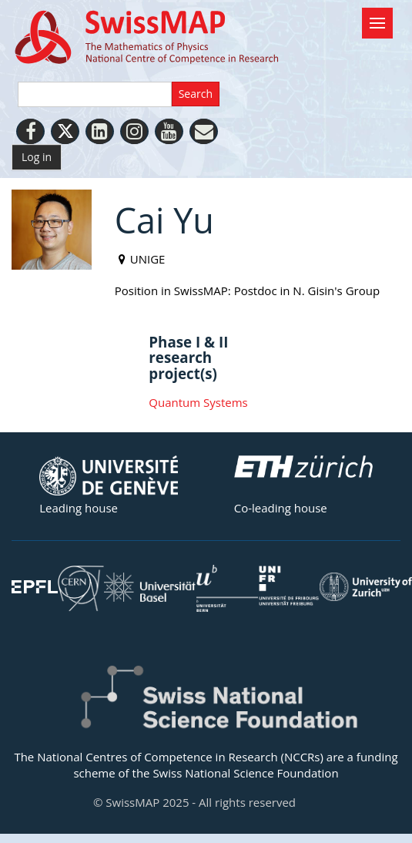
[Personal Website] (203, 131)
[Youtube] (169, 131)
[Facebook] (30, 131)
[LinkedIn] (99, 131)
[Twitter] (65, 131)
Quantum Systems (198, 402)
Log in (37, 156)
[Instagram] (134, 131)
